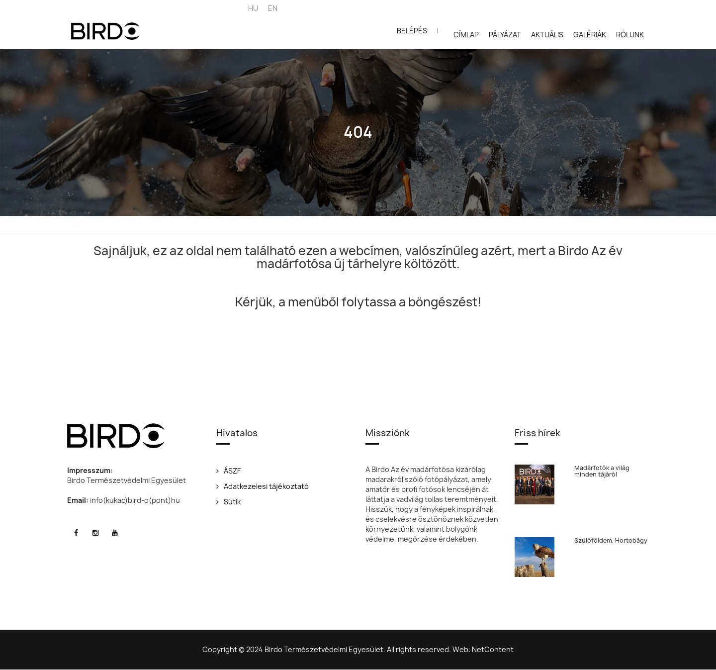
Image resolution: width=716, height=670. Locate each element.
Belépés (412, 30)
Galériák (589, 34)
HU (253, 8)
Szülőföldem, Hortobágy (610, 540)
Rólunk (630, 34)
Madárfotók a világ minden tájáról (601, 471)
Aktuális (547, 34)
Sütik (228, 501)
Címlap (466, 34)
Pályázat (505, 34)
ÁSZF (228, 471)
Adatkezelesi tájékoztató (262, 486)
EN (272, 8)
